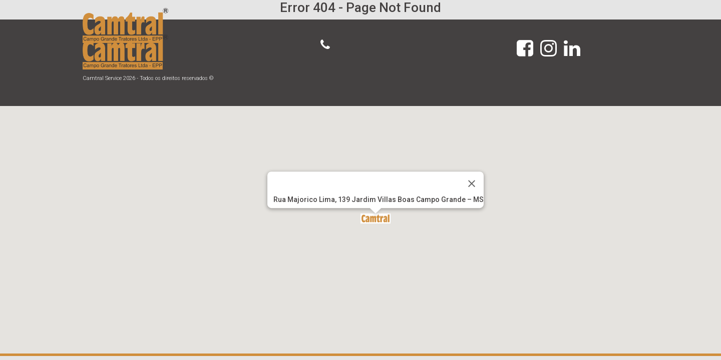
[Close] (472, 184)
